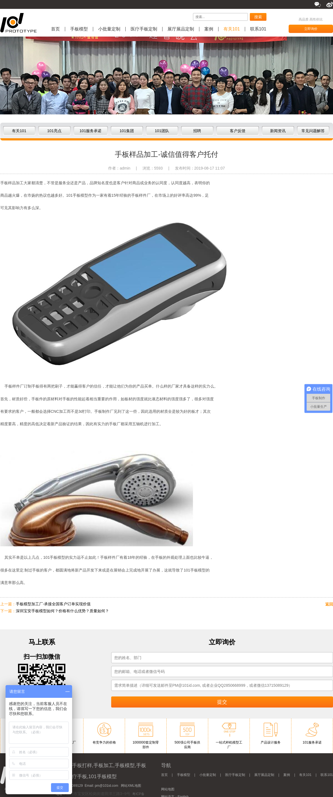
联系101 (258, 29)
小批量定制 (109, 29)
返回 (329, 604)
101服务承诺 (90, 131)
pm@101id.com (106, 786)
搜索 (258, 17)
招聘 (197, 131)
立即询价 (310, 29)
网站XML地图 (131, 786)
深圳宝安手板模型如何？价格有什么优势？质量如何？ (62, 611)
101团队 (162, 131)
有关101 (231, 29)
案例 (208, 29)
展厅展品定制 (180, 29)
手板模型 (79, 29)
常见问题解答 (313, 131)
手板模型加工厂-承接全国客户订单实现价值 (53, 604)
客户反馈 (237, 131)
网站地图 (167, 789)
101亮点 (54, 131)
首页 (55, 29)
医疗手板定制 (144, 29)
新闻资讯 (278, 131)
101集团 (127, 131)
